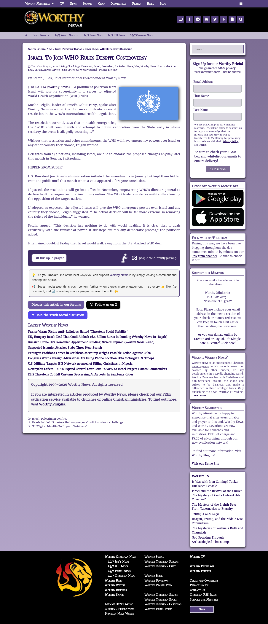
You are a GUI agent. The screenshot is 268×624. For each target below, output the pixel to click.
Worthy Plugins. (52, 404)
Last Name (200, 110)
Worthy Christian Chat (160, 566)
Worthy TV (200, 476)
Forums (87, 3)
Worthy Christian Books (161, 599)
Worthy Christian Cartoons (163, 604)
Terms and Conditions (204, 580)
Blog (163, 3)
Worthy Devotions (157, 580)
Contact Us (197, 590)
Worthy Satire (114, 594)
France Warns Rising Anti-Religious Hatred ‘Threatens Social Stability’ (78, 331)
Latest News (42, 35)
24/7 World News (68, 35)
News (73, 3)
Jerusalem (107, 66)
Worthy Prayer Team (158, 585)
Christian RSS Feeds (203, 594)
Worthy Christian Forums (162, 561)
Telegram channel (204, 256)
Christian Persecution (119, 609)
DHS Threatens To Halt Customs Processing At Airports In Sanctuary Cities (80, 374)
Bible (150, 3)
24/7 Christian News (141, 35)
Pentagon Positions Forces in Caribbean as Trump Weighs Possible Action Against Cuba (89, 353)
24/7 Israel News (93, 35)
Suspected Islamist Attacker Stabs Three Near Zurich (65, 347)
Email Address (203, 82)
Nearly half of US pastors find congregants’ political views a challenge (77, 422)
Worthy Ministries (41, 3)
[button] (241, 3)
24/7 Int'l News (118, 561)
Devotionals (118, 3)
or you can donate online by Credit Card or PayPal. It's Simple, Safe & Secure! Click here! (218, 339)
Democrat (86, 66)
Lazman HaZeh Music (119, 604)
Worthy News (148, 66)
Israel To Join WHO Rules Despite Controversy (87, 57)
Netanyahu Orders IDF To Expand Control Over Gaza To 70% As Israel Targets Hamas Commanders (97, 369)
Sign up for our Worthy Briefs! (79, 69)
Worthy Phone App (202, 566)
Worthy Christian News (120, 556)
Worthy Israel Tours (158, 609)
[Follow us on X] (103, 305)
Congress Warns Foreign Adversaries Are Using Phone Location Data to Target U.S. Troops (91, 358)
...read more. (199, 395)
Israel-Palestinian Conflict (49, 418)
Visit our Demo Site (205, 463)
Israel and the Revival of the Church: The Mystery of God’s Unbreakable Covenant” (217, 495)
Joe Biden (120, 66)
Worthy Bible (153, 575)
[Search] (240, 19)
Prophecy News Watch (119, 613)
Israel (97, 66)
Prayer (136, 3)
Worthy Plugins (203, 455)
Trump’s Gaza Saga (205, 514)
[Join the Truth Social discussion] (57, 315)
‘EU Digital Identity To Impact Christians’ (59, 426)
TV (62, 3)
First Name (201, 96)
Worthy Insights (116, 590)
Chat (101, 3)
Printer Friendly (108, 69)
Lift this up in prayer (49, 258)
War (137, 66)
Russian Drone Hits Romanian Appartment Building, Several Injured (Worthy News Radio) (91, 342)
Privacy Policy (230, 141)
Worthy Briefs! (231, 64)
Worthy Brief (114, 580)
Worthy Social (154, 556)
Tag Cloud (68, 66)
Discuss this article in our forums (56, 305)
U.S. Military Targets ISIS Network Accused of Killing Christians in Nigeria (80, 363)
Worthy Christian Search (161, 594)
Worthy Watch (115, 585)
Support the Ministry (204, 599)
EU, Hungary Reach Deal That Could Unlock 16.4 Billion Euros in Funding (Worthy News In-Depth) (97, 337)
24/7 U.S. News (116, 35)
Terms (202, 144)
